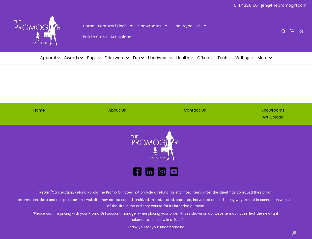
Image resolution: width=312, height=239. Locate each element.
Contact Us (195, 110)
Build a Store (95, 37)
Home (88, 26)
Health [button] (182, 58)
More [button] (262, 58)
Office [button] (203, 58)
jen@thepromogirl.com (284, 5)
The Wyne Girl (186, 26)
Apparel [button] (48, 58)
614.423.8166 (246, 5)
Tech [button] (222, 58)
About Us (117, 110)
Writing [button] (242, 58)
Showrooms (149, 26)
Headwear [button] (158, 58)
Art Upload (120, 37)
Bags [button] (91, 58)
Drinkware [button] (115, 58)
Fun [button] (136, 58)
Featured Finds (112, 26)
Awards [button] (71, 58)
